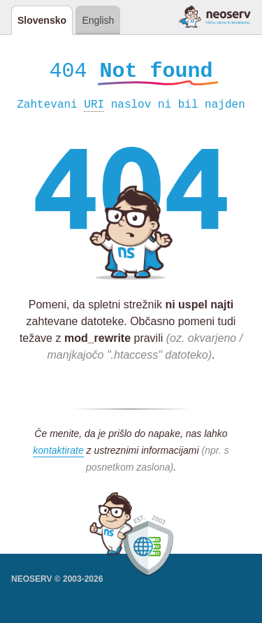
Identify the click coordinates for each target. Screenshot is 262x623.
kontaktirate (58, 452)
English (98, 20)
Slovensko (41, 20)
